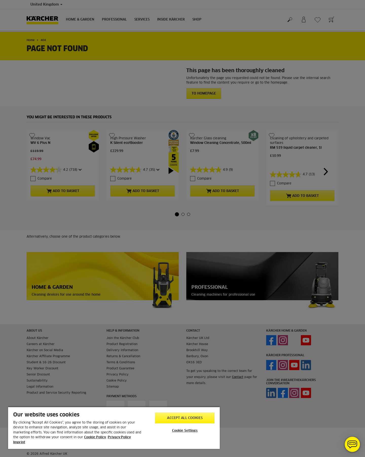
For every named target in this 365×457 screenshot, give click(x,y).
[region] (114, 428)
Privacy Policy (119, 437)
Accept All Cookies (184, 418)
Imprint (19, 442)
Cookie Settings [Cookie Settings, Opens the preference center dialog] (185, 430)
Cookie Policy (95, 437)
